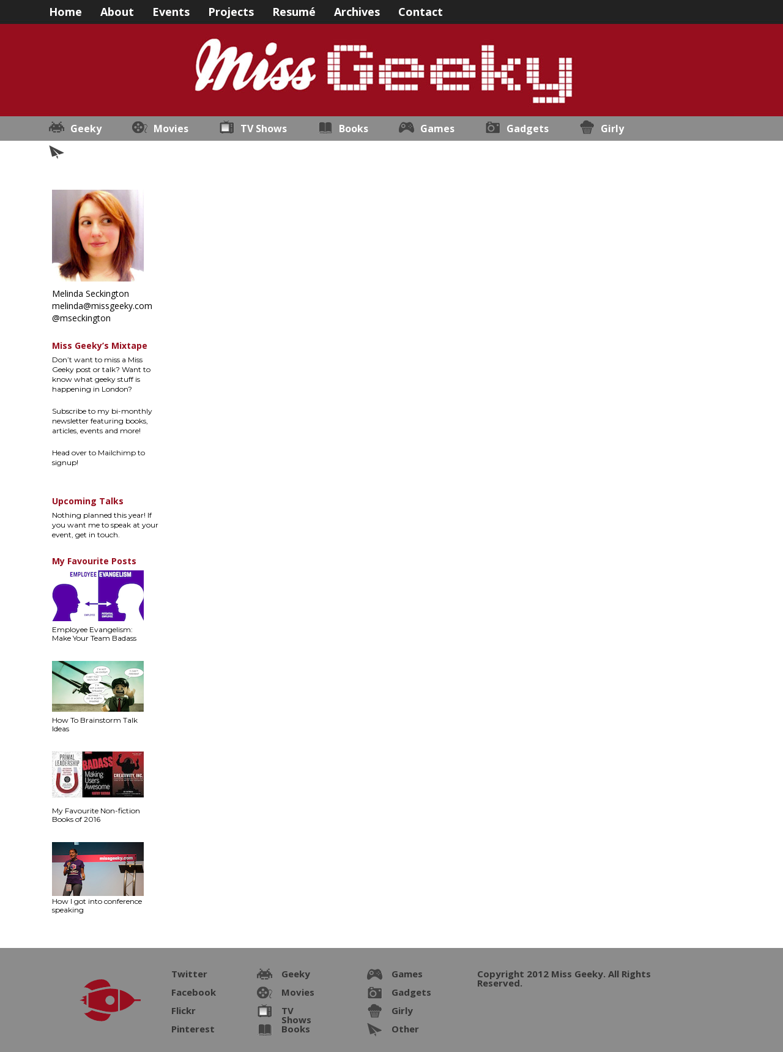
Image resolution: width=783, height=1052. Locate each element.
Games (437, 128)
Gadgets (528, 128)
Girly (612, 128)
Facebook (193, 992)
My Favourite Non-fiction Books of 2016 (96, 815)
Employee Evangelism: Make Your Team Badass (94, 634)
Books (353, 128)
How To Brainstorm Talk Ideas (95, 724)
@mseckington (81, 318)
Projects (231, 10)
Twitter (189, 974)
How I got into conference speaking (97, 905)
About (117, 10)
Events (171, 10)
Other (85, 153)
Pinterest (193, 1029)
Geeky (86, 128)
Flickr (183, 1010)
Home (65, 10)
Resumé (294, 10)
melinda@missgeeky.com (102, 305)
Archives (357, 10)
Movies (171, 128)
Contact (420, 10)
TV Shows (263, 128)
